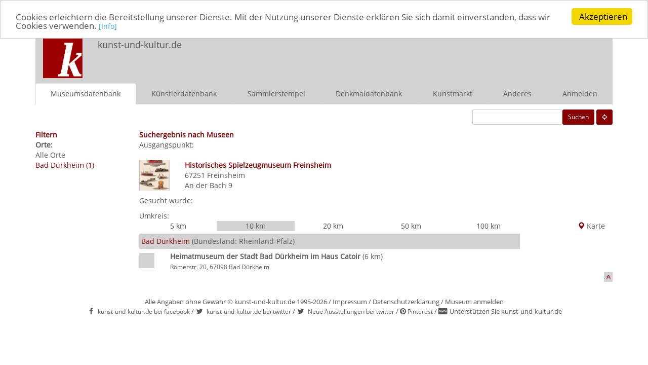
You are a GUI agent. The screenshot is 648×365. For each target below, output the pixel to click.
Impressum (350, 301)
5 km (178, 226)
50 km (411, 226)
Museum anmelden (474, 301)
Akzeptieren (603, 16)
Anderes (517, 93)
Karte (591, 226)
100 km (488, 226)
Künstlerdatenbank (184, 93)
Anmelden (579, 93)
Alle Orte (50, 154)
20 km (333, 226)
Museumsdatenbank (85, 93)
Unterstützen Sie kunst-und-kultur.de (506, 311)
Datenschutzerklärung (406, 301)
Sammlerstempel (276, 93)
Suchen (578, 116)
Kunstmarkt (452, 93)
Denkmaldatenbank (369, 93)
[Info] (108, 26)
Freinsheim (226, 174)
